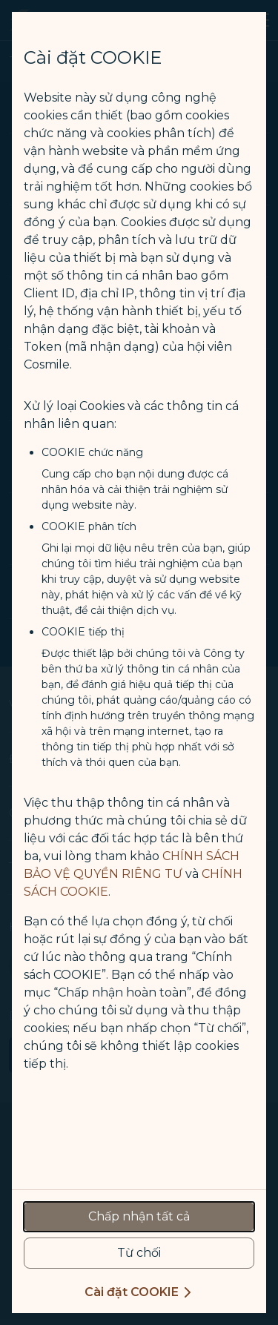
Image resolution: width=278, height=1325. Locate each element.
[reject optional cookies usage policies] (139, 1253)
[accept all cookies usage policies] (139, 1217)
